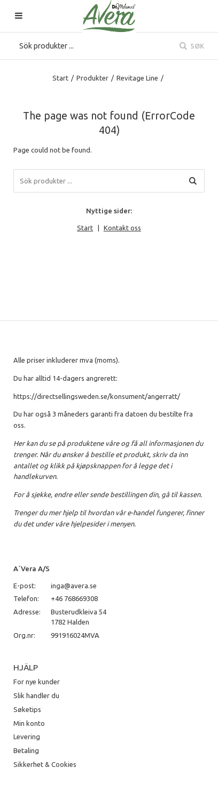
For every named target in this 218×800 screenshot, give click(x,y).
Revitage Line (137, 78)
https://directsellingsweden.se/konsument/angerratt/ (96, 396)
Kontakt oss (122, 227)
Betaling (26, 750)
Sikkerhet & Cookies (44, 764)
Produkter (92, 78)
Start (60, 78)
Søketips (27, 709)
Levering (26, 736)
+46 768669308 (74, 598)
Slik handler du (36, 695)
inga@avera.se (74, 585)
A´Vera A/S (31, 568)
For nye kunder (36, 681)
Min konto (29, 723)
